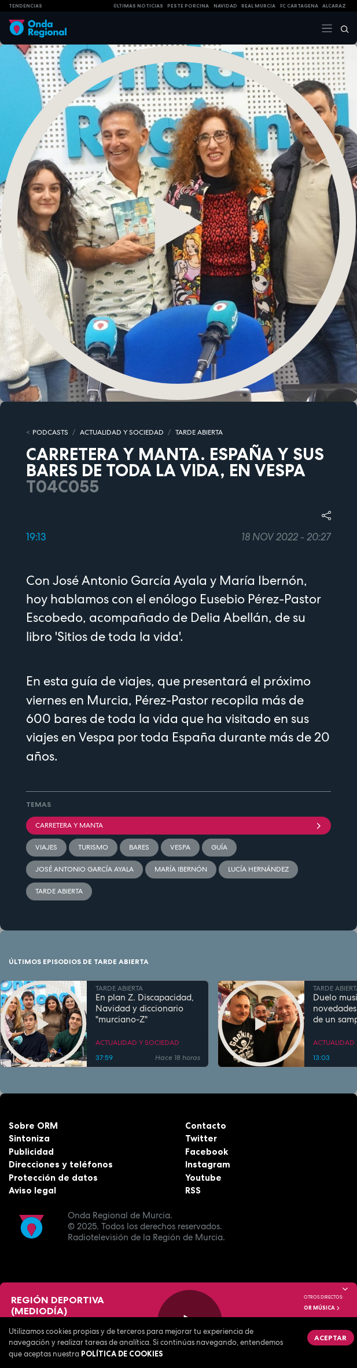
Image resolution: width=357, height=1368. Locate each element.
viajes (46, 847)
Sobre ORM (33, 1125)
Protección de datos (53, 1177)
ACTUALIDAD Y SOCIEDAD (122, 432)
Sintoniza (29, 1138)
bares (139, 847)
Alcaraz (334, 6)
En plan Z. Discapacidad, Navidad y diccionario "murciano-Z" (144, 1008)
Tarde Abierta (59, 891)
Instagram (207, 1164)
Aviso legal (32, 1190)
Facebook (206, 1151)
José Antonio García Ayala (84, 869)
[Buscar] (340, 28)
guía (219, 847)
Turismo (93, 847)
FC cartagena (299, 6)
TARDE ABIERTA (199, 432)
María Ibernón (180, 869)
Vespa (180, 847)
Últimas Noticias (138, 6)
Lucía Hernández (258, 869)
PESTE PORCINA (188, 6)
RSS (193, 1190)
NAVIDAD (225, 6)
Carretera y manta (178, 825)
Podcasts (50, 432)
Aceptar (330, 1337)
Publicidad (31, 1151)
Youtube (203, 1177)
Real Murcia (258, 6)
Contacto (205, 1125)
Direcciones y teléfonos (61, 1164)
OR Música (322, 1307)
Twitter (201, 1138)
